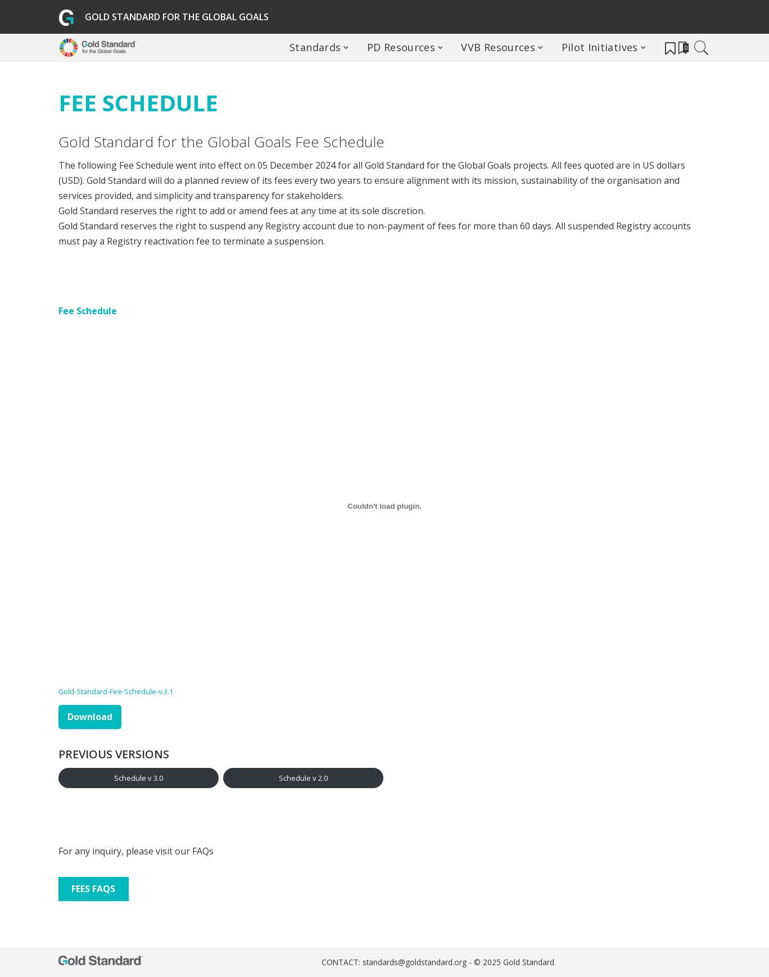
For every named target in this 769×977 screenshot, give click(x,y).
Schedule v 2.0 (303, 778)
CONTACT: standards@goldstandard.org (395, 962)
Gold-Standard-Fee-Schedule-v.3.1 (116, 691)
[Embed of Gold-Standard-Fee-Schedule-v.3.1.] (384, 506)
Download (89, 717)
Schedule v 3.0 (138, 778)
